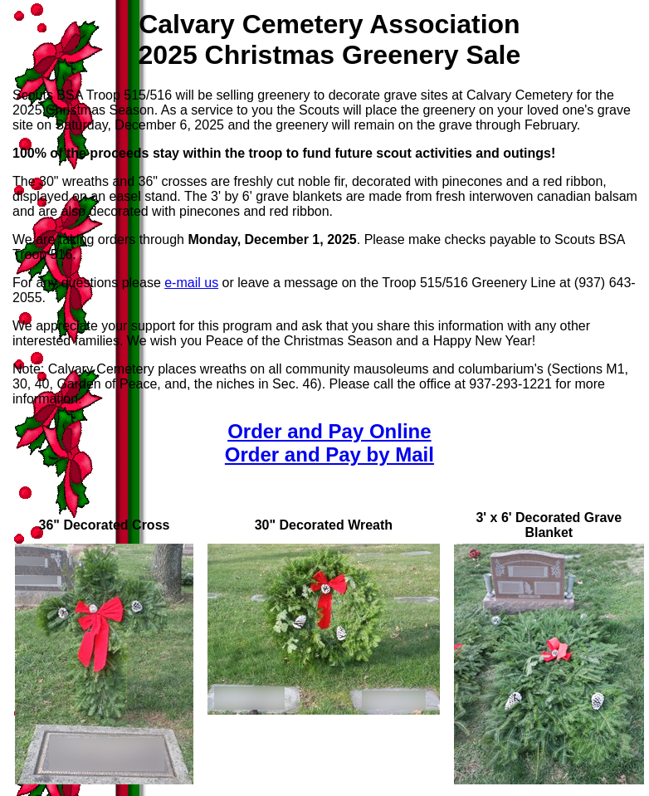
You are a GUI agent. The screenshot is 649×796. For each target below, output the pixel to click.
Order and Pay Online (329, 431)
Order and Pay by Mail (329, 454)
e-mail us (191, 283)
